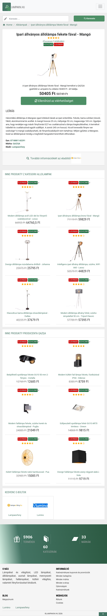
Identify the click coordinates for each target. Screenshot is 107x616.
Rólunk (59, 599)
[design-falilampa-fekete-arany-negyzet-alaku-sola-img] (78, 457)
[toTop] (103, 614)
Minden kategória (63, 576)
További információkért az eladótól (53, 159)
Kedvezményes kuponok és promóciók (73, 572)
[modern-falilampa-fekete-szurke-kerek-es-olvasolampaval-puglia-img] (27, 408)
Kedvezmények (62, 590)
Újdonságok (61, 586)
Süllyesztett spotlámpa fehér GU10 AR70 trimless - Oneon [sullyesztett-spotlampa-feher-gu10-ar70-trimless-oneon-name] (78, 425)
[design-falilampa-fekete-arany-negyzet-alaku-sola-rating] (78, 443)
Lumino (6, 607)
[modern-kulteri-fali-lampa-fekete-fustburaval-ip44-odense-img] (78, 360)
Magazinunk (7, 599)
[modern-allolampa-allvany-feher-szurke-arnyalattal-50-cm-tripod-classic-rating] (78, 284)
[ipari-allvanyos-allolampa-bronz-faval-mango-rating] (78, 187)
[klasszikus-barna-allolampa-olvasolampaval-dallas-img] (27, 298)
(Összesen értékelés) (53, 41)
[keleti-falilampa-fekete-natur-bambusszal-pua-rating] (27, 443)
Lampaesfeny (18, 147)
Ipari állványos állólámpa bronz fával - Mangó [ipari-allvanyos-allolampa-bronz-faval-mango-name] (78, 216)
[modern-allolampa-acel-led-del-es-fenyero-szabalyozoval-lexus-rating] (27, 187)
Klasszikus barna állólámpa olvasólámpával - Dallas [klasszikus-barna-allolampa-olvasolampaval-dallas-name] (27, 315)
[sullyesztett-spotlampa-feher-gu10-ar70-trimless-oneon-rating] (78, 394)
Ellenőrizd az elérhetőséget (53, 101)
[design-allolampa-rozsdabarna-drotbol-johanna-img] (27, 249)
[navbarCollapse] (100, 6)
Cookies (59, 603)
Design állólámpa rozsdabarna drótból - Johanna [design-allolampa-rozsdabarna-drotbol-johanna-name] (27, 264)
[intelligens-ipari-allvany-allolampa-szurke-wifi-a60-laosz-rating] (78, 235)
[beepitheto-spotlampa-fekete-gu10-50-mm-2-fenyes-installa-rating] (27, 346)
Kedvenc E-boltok (15, 492)
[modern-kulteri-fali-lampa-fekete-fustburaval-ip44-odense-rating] (78, 346)
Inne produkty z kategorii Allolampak (28, 174)
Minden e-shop (62, 583)
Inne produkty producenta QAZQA (25, 333)
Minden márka (62, 579)
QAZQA (16, 143)
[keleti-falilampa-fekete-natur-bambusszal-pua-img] (27, 457)
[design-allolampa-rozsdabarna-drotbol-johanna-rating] (27, 235)
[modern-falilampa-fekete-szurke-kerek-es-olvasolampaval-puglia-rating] (27, 394)
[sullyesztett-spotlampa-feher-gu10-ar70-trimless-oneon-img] (78, 408)
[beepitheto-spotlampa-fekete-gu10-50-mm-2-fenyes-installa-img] (27, 360)
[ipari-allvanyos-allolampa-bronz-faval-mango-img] (78, 201)
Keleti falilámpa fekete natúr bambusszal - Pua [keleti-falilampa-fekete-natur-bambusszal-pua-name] (27, 472)
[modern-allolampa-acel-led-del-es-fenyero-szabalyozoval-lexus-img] (27, 201)
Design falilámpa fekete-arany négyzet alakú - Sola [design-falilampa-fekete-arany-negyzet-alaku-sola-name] (78, 473)
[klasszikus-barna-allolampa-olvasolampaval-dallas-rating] (27, 284)
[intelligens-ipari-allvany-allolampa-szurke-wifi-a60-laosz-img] (78, 249)
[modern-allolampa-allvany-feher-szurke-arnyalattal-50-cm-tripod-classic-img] (78, 298)
